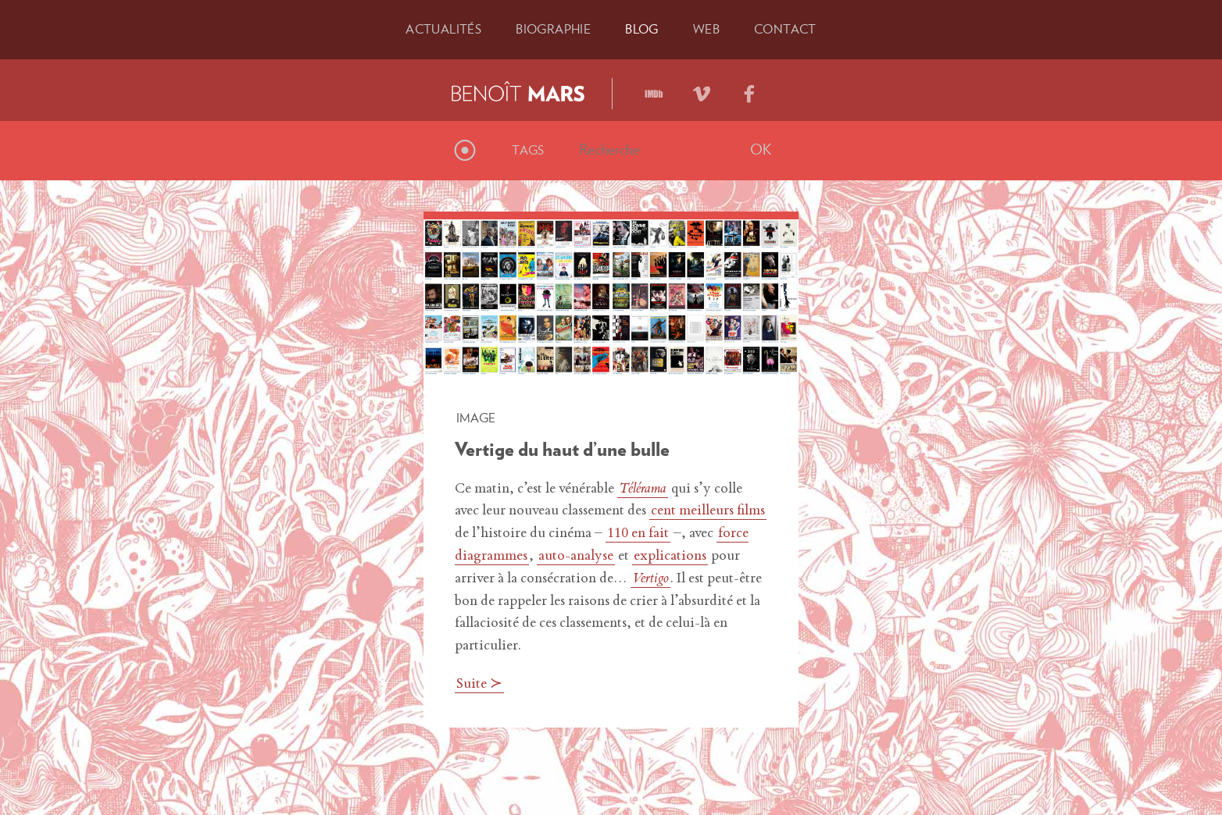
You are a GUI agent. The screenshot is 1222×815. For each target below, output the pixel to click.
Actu (443, 29)
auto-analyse (575, 556)
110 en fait (638, 534)
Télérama (642, 489)
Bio (553, 29)
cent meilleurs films (708, 511)
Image (475, 417)
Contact (785, 29)
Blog (642, 29)
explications (670, 556)
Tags (528, 150)
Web (706, 29)
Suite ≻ (479, 684)
